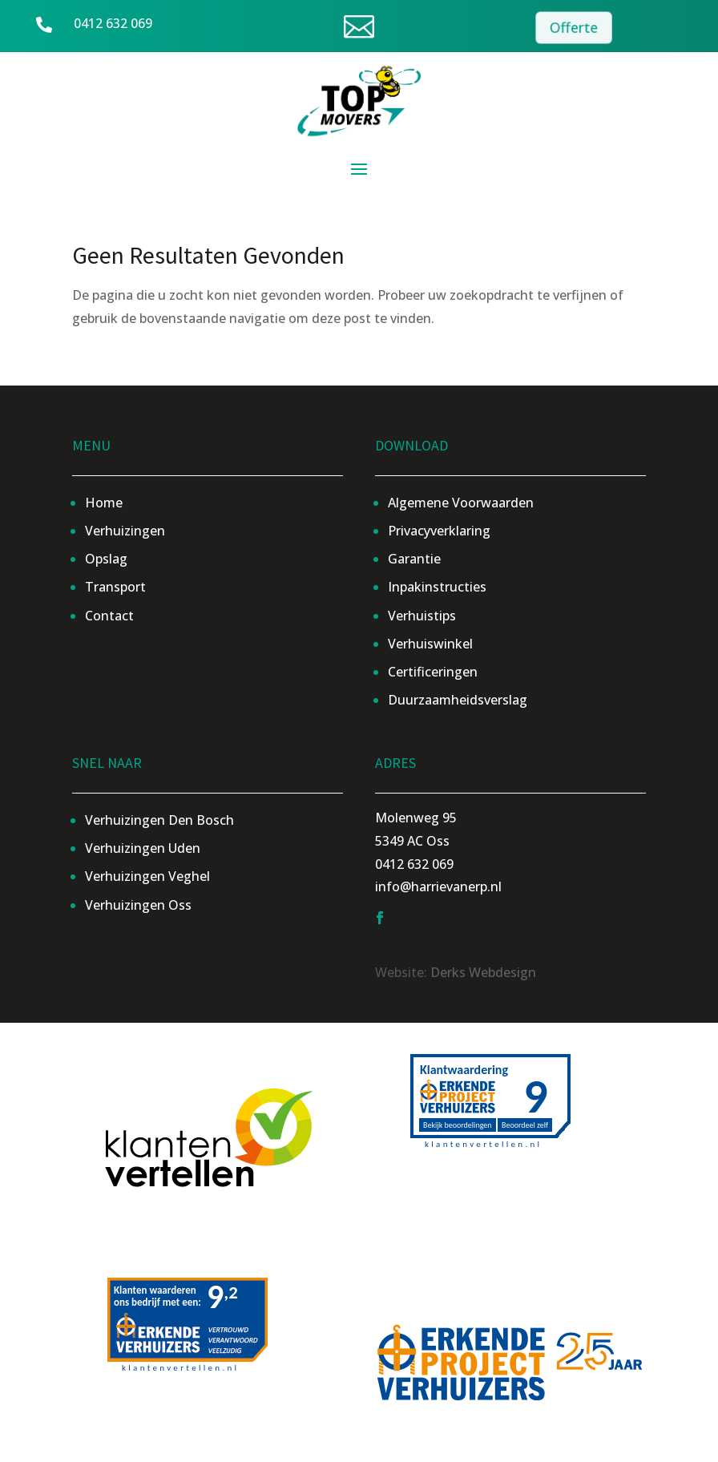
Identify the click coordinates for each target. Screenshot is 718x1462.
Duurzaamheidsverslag (457, 700)
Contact (109, 615)
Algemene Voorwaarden (461, 502)
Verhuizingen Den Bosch (159, 820)
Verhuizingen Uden (142, 848)
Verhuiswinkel (430, 643)
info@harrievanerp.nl (438, 886)
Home (104, 502)
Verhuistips (422, 615)
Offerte (574, 27)
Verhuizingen (125, 530)
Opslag (106, 558)
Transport (115, 587)
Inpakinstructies (437, 587)
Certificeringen (433, 672)
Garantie (414, 558)
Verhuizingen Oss (138, 905)
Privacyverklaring (439, 530)
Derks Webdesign (483, 972)
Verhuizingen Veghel (147, 876)
